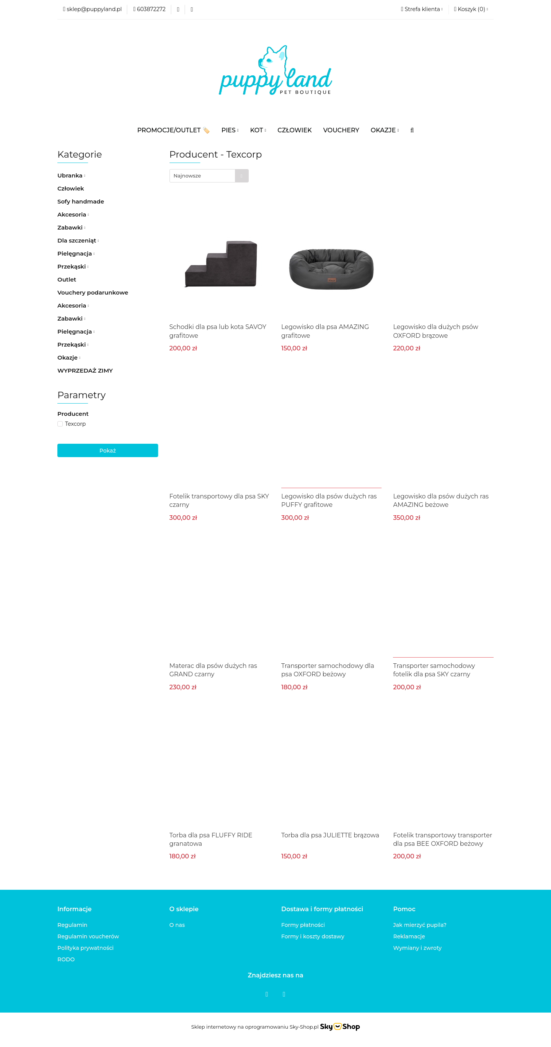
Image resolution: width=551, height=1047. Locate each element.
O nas (177, 925)
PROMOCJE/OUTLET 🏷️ (173, 130)
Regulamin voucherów (88, 936)
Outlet (66, 279)
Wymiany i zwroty (417, 947)
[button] (471, 9)
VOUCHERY (341, 130)
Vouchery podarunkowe (92, 292)
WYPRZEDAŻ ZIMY (85, 370)
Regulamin (72, 925)
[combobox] (209, 175)
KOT (258, 130)
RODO (66, 959)
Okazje (68, 357)
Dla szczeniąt (78, 240)
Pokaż (107, 450)
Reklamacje (409, 936)
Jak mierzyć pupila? (420, 925)
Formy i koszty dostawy (312, 936)
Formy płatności (303, 925)
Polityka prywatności (85, 947)
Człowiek (70, 188)
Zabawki (71, 227)
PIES (230, 130)
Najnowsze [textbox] (187, 176)
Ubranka (71, 175)
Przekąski (72, 266)
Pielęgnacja (76, 253)
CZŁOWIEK (294, 130)
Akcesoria (73, 214)
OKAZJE (385, 130)
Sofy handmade (80, 201)
